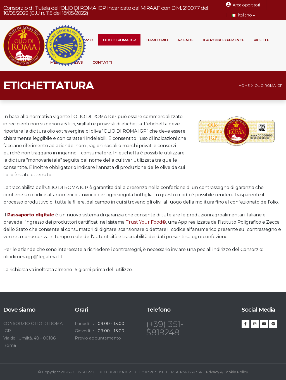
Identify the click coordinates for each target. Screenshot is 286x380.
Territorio (157, 40)
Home (244, 85)
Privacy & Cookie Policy (227, 372)
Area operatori (243, 5)
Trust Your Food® (146, 222)
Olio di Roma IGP (119, 40)
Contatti (102, 62)
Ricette (261, 40)
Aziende (185, 40)
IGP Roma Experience (223, 40)
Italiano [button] (243, 15)
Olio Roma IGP (269, 85)
